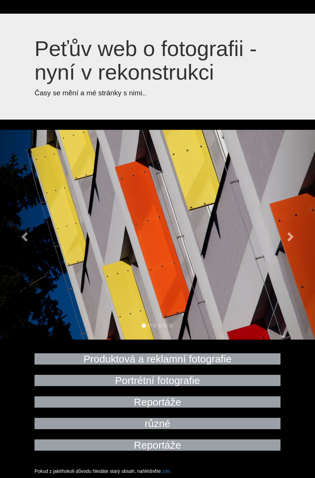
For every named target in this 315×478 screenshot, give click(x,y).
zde (166, 471)
